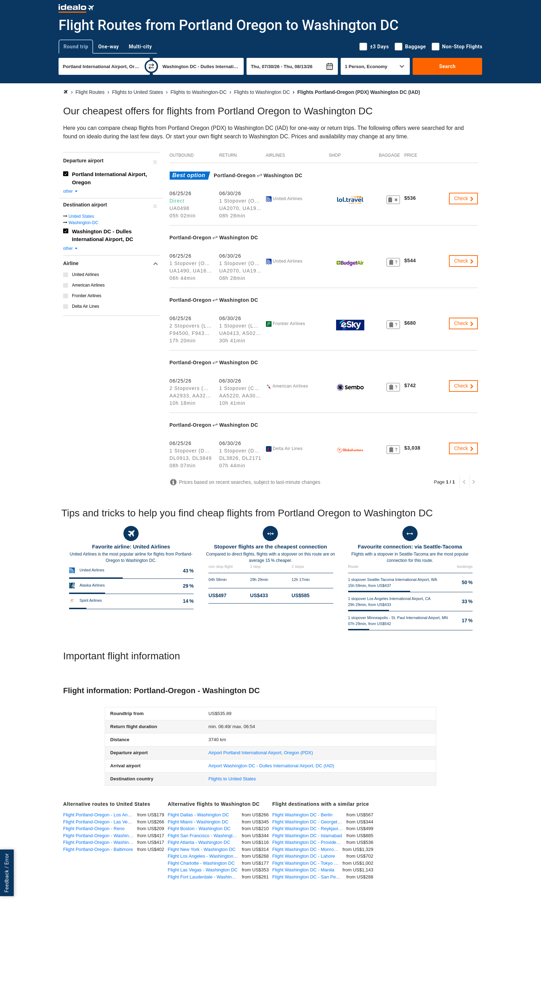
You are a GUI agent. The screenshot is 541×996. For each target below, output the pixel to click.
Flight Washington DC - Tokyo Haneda (307, 863)
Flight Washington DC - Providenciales (309, 842)
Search (447, 66)
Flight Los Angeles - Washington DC (204, 856)
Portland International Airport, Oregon (109, 178)
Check (464, 198)
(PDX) (260, 752)
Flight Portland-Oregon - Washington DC (100, 842)
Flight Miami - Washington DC (198, 821)
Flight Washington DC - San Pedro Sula (309, 877)
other (70, 191)
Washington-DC (83, 222)
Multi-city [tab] (140, 46)
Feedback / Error (7, 872)
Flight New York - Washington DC (202, 849)
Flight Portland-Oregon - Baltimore (98, 849)
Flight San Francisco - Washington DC (205, 835)
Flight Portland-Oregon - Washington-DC (100, 835)
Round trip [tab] (75, 46)
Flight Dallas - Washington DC (198, 814)
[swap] (151, 66)
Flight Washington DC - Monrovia (306, 849)
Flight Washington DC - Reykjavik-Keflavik (309, 828)
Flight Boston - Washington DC (199, 828)
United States (81, 216)
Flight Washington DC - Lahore (303, 856)
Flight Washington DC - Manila (303, 869)
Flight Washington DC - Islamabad (307, 835)
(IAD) (271, 765)
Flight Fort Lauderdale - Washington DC (205, 877)
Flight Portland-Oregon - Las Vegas (99, 821)
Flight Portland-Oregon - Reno (93, 828)
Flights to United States (232, 778)
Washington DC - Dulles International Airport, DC (102, 235)
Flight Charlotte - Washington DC (201, 863)
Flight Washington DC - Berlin (302, 814)
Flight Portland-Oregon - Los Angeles (100, 814)
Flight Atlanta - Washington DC (199, 842)
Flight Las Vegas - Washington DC (203, 869)
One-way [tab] (108, 46)
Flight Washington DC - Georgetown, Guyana (309, 821)
